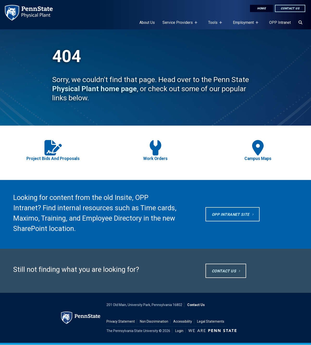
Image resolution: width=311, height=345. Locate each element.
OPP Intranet (280, 22)
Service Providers (179, 24)
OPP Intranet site (230, 214)
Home (261, 8)
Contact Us (290, 8)
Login (179, 331)
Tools (213, 24)
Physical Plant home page (94, 88)
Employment (244, 24)
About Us (147, 22)
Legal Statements (210, 321)
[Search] (300, 22)
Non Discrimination (154, 321)
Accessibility (182, 321)
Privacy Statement (120, 321)
